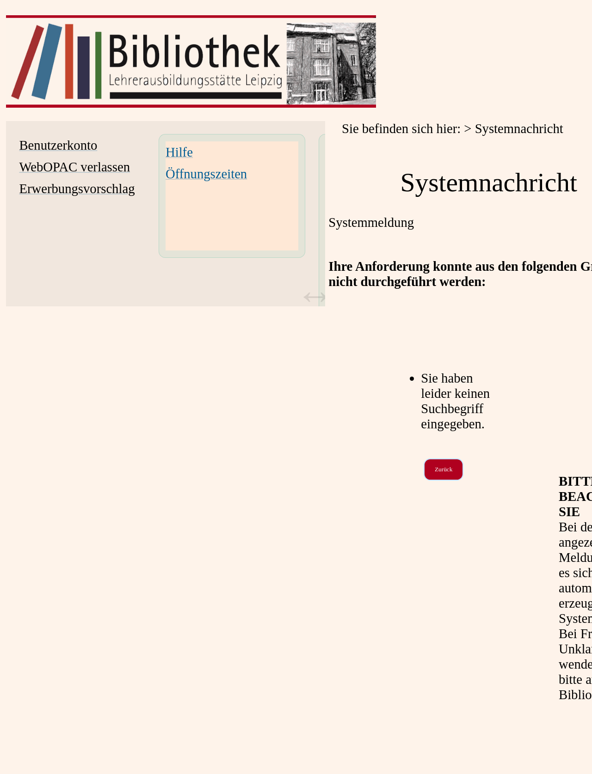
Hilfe (179, 152)
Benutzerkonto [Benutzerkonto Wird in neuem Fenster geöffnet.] (58, 145)
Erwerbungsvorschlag (77, 188)
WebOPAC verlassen (74, 166)
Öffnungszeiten (206, 173)
